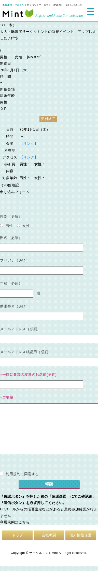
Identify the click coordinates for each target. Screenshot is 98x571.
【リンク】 (29, 143)
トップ (17, 535)
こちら (24, 522)
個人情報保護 (80, 535)
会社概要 (49, 535)
